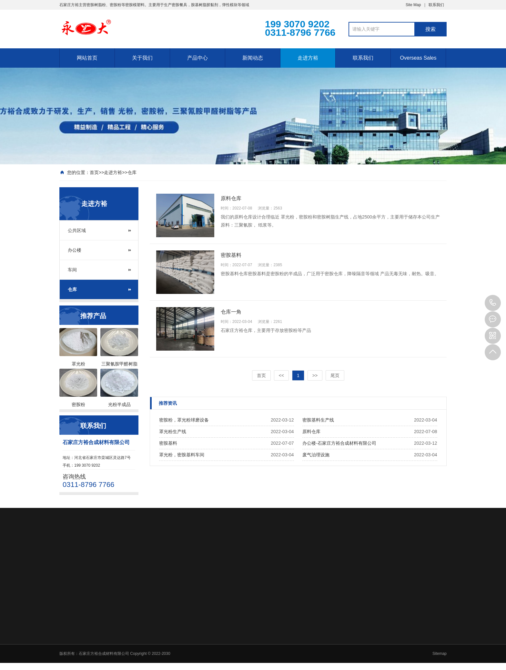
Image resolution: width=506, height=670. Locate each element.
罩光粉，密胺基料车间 (181, 454)
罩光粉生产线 (172, 431)
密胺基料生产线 (318, 419)
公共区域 (77, 230)
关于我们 (142, 58)
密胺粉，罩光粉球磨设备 (184, 419)
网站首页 (87, 58)
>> (315, 375)
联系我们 (436, 5)
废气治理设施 (315, 454)
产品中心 (197, 58)
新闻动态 (252, 58)
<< (281, 375)
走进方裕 (308, 58)
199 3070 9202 (493, 303)
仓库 (132, 172)
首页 (94, 172)
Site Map (413, 5)
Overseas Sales (418, 58)
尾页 (334, 375)
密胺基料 (168, 443)
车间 (72, 269)
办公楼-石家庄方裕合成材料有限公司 (339, 443)
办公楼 (74, 250)
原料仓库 (311, 431)
